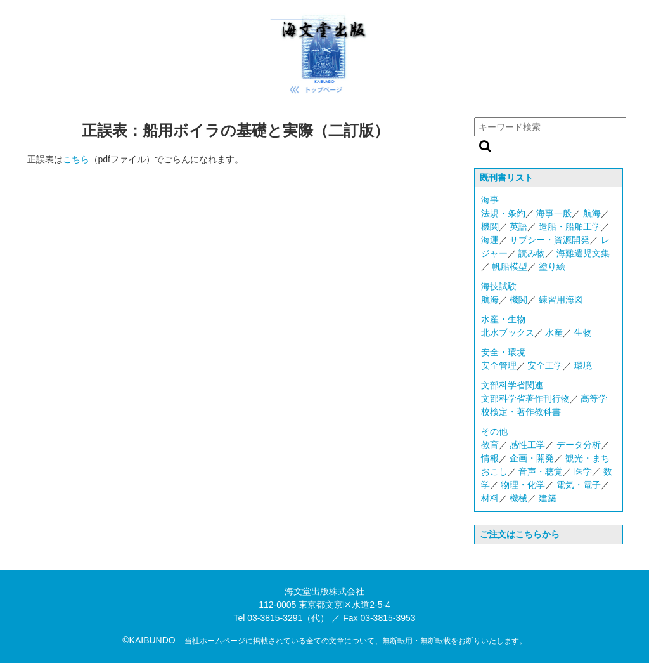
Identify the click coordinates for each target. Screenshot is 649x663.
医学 (583, 471)
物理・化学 (523, 485)
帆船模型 (509, 266)
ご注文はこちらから (520, 534)
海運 (490, 240)
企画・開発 (532, 458)
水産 (554, 332)
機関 (490, 226)
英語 (518, 226)
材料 (490, 498)
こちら (76, 159)
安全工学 (545, 365)
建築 (547, 498)
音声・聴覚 (540, 471)
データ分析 (578, 445)
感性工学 (527, 445)
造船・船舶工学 (570, 226)
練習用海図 (561, 299)
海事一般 (554, 213)
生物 (583, 332)
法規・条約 (503, 213)
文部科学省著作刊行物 (525, 398)
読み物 (531, 253)
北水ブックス (507, 332)
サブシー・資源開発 (549, 240)
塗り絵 (552, 266)
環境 (583, 365)
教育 (490, 445)
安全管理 (499, 365)
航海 (592, 213)
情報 (490, 458)
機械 (518, 498)
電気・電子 (578, 485)
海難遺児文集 (583, 253)
